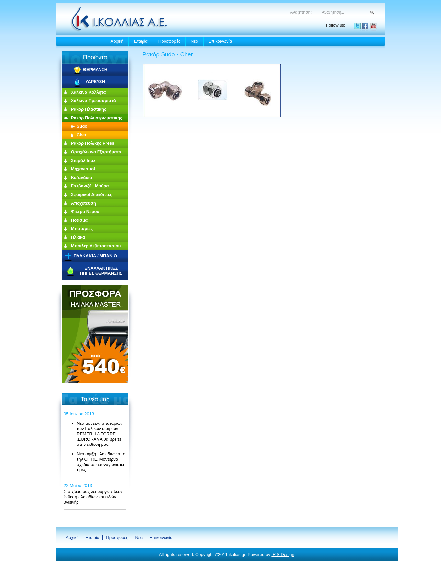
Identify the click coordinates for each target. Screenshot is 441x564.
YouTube (373, 26)
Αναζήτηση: (301, 12)
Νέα (194, 41)
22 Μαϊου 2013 (78, 485)
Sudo (82, 126)
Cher (82, 134)
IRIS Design (282, 554)
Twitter (357, 26)
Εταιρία (141, 41)
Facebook (365, 26)
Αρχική (117, 41)
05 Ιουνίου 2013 (79, 413)
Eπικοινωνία (220, 41)
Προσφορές (169, 41)
